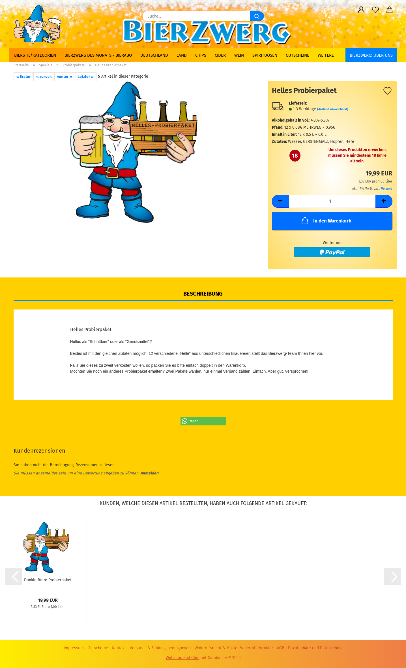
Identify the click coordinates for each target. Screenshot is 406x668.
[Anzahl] (332, 201)
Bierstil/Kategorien (35, 55)
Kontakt (119, 648)
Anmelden (149, 473)
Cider (220, 55)
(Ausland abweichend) (332, 109)
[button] (361, 10)
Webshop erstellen (182, 657)
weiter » (64, 76)
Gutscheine (297, 55)
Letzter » (86, 76)
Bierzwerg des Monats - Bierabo (98, 55)
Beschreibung (203, 293)
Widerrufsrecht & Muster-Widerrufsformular (234, 648)
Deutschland (154, 55)
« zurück (44, 76)
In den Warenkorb (325, 220)
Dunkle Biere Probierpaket (48, 580)
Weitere (326, 55)
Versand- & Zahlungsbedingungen (160, 648)
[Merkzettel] (375, 10)
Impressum (74, 648)
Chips (200, 55)
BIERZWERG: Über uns (371, 55)
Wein (239, 55)
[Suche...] (257, 16)
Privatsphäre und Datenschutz (315, 648)
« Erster (23, 76)
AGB (280, 648)
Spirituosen (264, 55)
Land (182, 55)
